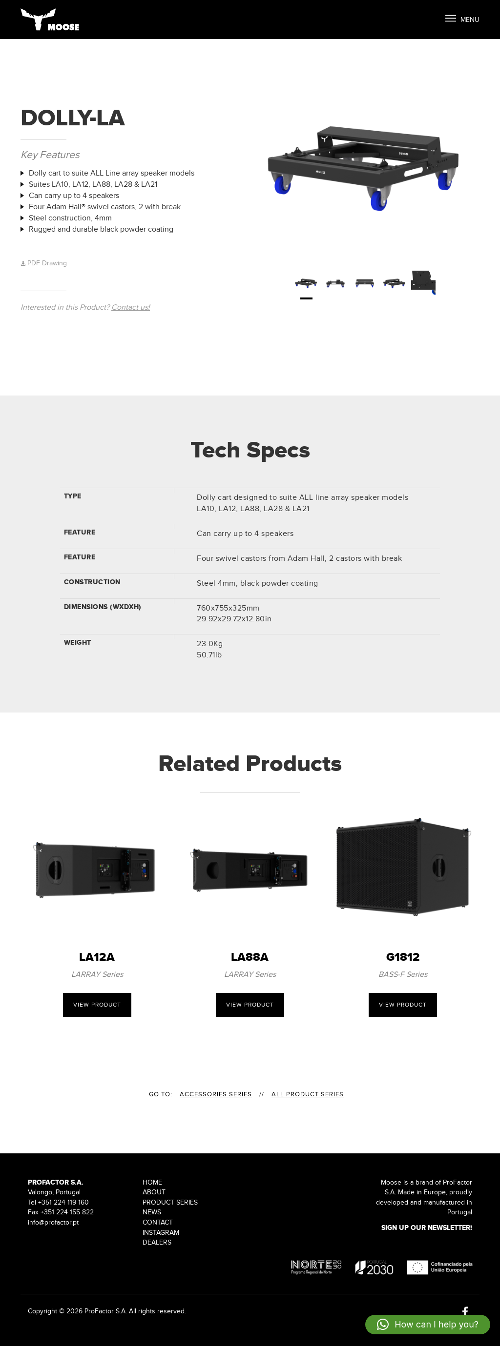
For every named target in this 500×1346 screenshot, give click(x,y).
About (154, 1192)
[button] (427, 1324)
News (152, 1212)
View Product (97, 1005)
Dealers (157, 1242)
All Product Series (307, 1094)
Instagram (161, 1232)
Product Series (170, 1202)
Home (152, 1182)
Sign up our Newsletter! (426, 1228)
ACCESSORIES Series (216, 1094)
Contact (158, 1222)
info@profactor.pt (53, 1222)
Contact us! (130, 307)
